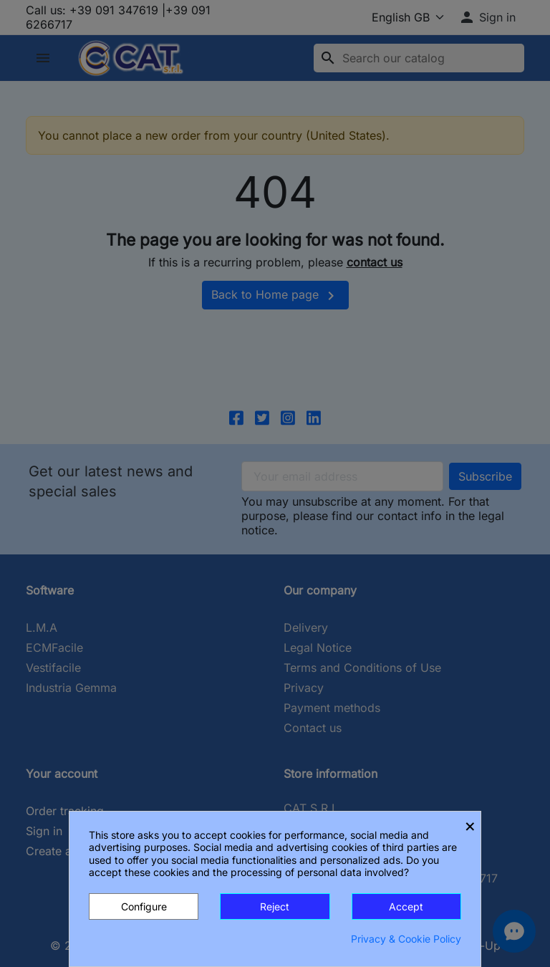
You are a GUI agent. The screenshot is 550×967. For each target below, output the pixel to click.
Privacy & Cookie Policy (406, 939)
